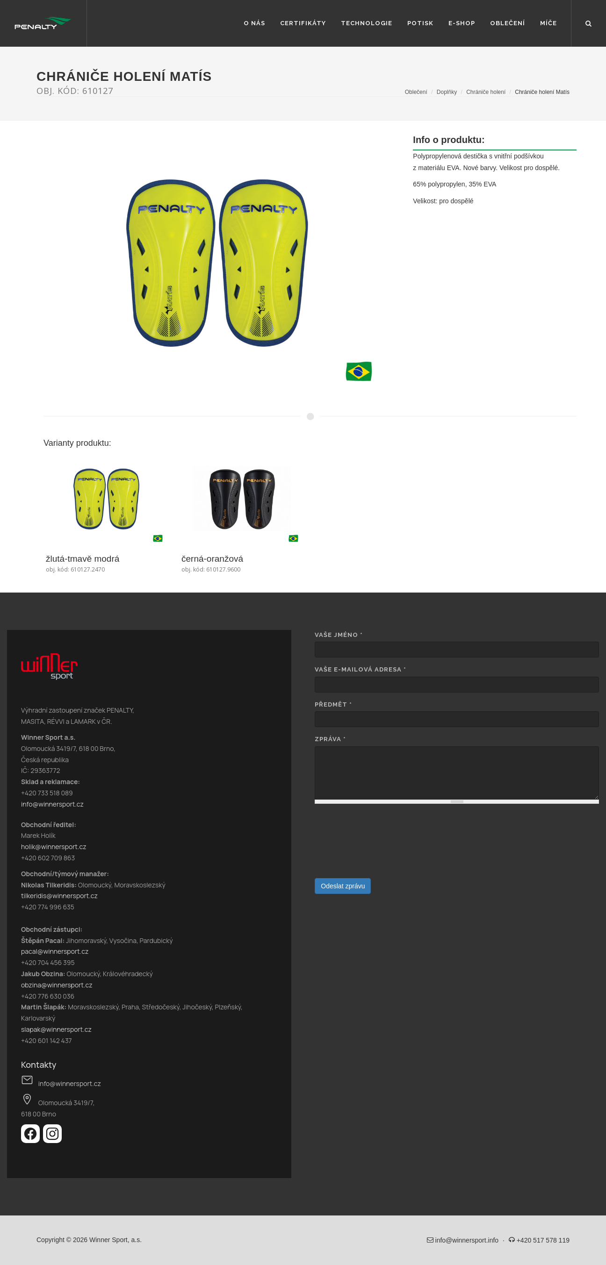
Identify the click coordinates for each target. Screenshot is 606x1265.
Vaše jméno (339, 634)
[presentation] (353, 844)
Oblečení (507, 23)
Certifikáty (303, 23)
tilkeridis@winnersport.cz (59, 895)
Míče (548, 23)
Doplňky (447, 92)
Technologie (366, 23)
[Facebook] (32, 1140)
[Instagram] (52, 1140)
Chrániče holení (485, 92)
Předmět (333, 704)
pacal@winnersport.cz (54, 951)
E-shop (461, 23)
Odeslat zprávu (343, 886)
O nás (254, 23)
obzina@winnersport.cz (57, 984)
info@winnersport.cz (52, 804)
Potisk (420, 23)
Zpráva (330, 739)
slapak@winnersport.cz (56, 1029)
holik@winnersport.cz (54, 846)
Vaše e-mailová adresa (360, 669)
